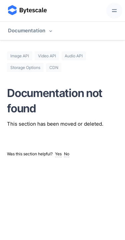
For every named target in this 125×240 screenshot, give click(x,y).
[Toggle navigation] (114, 11)
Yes (58, 153)
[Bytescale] (26, 11)
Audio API (74, 55)
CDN (53, 67)
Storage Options (25, 67)
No (66, 153)
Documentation (26, 30)
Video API (47, 55)
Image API (19, 55)
